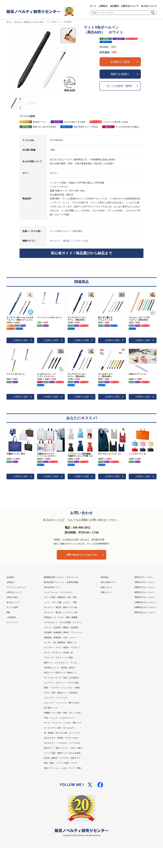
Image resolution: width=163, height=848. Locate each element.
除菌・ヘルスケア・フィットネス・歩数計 (62, 687)
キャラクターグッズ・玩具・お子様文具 (61, 678)
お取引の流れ (12, 597)
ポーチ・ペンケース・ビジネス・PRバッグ (62, 723)
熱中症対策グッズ (51, 587)
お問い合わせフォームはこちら (81, 554)
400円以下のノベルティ (144, 592)
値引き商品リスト (108, 582)
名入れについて (149, 6)
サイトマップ (12, 622)
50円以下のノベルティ (144, 577)
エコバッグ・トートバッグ (55, 698)
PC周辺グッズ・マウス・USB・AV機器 (61, 617)
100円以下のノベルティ (144, 582)
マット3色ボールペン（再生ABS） (67, 231)
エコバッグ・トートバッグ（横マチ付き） (62, 703)
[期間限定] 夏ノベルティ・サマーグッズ (61, 577)
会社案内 (114, 6)
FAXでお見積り (120, 74)
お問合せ (103, 6)
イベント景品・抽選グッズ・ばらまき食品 (62, 753)
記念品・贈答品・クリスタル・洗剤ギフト (62, 758)
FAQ (8, 612)
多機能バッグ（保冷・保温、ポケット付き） (63, 713)
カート (93, 6)
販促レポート (106, 587)
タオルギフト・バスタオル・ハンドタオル (62, 743)
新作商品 (104, 577)
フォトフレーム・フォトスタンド (58, 592)
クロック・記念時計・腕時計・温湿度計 (61, 627)
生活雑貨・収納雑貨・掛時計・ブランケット (63, 632)
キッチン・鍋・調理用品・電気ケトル (60, 642)
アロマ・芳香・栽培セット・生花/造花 (60, 693)
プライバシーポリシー (16, 587)
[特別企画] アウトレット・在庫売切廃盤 (61, 582)
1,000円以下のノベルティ (145, 602)
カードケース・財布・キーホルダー (59, 728)
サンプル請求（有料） (120, 86)
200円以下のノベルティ (144, 587)
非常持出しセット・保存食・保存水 (59, 667)
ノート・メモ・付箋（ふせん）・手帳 (60, 602)
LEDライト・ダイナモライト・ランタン (61, 663)
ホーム (8, 22)
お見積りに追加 (120, 61)
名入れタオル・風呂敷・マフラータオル (61, 738)
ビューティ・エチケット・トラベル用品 (61, 683)
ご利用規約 (11, 617)
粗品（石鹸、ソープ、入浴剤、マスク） (61, 763)
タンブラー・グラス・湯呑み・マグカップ (62, 647)
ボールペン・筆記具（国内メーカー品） (61, 607)
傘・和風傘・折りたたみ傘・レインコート (62, 733)
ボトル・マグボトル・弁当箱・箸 (58, 652)
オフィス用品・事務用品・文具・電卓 (60, 597)
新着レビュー (106, 592)
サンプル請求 (12, 607)
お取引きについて (130, 6)
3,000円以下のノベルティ (145, 607)
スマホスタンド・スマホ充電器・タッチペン (63, 622)
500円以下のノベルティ (144, 597)
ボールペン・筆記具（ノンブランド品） (29, 22)
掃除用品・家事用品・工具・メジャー (60, 637)
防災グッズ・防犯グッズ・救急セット (60, 672)
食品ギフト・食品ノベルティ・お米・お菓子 (63, 748)
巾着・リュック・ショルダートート (59, 718)
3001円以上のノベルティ (145, 612)
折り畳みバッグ (50, 708)
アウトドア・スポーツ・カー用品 (58, 657)
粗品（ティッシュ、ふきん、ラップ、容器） (63, 768)
